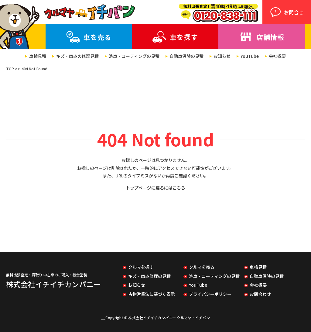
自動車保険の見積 (186, 56)
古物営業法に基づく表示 (151, 294)
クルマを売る (201, 267)
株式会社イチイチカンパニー (53, 284)
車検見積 (37, 56)
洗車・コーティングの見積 (134, 56)
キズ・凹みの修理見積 (77, 56)
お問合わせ (260, 294)
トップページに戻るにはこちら (155, 188)
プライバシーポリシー (210, 294)
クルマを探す (141, 267)
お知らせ (222, 56)
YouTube (250, 56)
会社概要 (277, 56)
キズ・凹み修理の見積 (149, 276)
